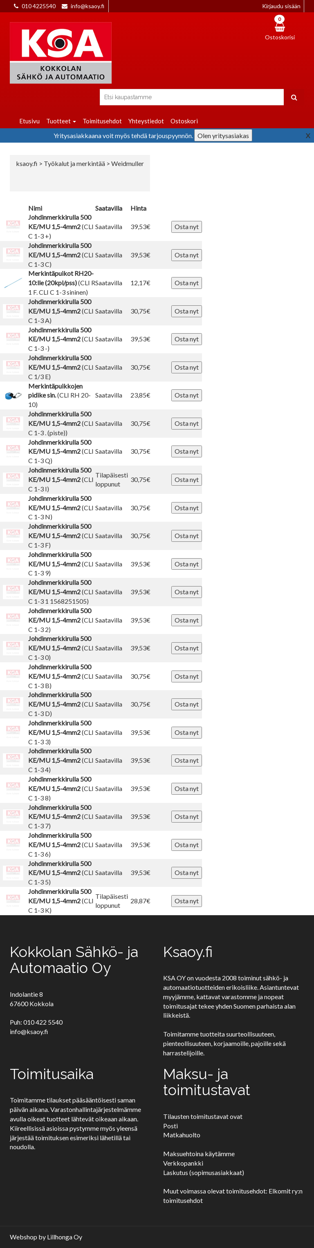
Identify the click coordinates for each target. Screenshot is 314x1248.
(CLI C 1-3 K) (61, 900)
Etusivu (29, 121)
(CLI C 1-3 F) (61, 535)
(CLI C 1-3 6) (61, 844)
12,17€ (140, 282)
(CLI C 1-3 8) (61, 788)
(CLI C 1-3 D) (61, 704)
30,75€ (140, 311)
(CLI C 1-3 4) (61, 760)
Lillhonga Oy (64, 1237)
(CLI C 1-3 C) (61, 254)
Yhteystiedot (146, 121)
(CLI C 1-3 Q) (61, 451)
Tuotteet (61, 121)
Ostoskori (184, 121)
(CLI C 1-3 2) (61, 620)
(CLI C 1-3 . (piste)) (61, 423)
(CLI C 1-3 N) (61, 507)
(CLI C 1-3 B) (61, 676)
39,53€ (140, 226)
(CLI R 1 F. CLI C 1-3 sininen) (61, 282)
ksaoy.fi (27, 163)
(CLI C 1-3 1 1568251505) (61, 591)
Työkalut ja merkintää (75, 163)
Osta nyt (187, 226)
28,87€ (140, 901)
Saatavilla (108, 226)
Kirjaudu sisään (281, 5)
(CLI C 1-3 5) (61, 872)
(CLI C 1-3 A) (61, 311)
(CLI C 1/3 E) (61, 367)
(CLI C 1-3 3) (61, 732)
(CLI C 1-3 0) (61, 647)
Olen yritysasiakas (223, 135)
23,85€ (140, 395)
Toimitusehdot (102, 121)
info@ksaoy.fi (87, 5)
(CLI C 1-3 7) (61, 816)
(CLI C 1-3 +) (61, 226)
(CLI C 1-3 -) (61, 339)
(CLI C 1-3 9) (61, 563)
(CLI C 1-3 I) (61, 479)
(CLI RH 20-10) (59, 395)
